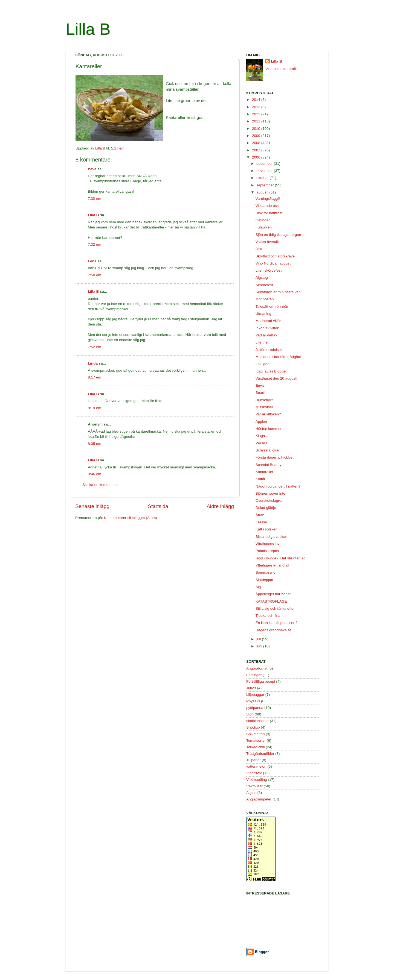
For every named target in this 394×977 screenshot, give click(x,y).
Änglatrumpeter (258, 799)
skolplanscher (257, 721)
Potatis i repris (267, 551)
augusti (262, 192)
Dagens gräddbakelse (273, 630)
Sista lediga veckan (271, 537)
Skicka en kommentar (100, 485)
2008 (256, 143)
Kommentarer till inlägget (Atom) (130, 518)
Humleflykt (264, 400)
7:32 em (94, 244)
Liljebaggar (255, 695)
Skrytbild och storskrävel (276, 256)
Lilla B (88, 29)
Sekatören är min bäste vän (278, 292)
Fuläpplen (264, 227)
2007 (256, 150)
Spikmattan (255, 734)
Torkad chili (255, 747)
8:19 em (94, 408)
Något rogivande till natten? (278, 486)
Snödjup (253, 727)
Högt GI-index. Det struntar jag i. (282, 558)
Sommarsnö (266, 572)
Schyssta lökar (268, 450)
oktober (263, 178)
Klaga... (262, 436)
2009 (256, 136)
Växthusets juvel (269, 544)
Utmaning (263, 314)
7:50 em (94, 275)
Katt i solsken (266, 529)
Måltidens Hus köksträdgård (278, 357)
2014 (256, 100)
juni (259, 646)
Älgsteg (262, 277)
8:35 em (94, 444)
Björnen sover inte (270, 493)
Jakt (259, 249)
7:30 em (94, 198)
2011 (256, 121)
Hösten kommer (269, 429)
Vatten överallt (267, 242)
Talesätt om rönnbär (272, 306)
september (265, 185)
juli (259, 639)
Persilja (262, 443)
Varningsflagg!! (268, 198)
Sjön (250, 714)
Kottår (260, 479)
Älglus (251, 793)
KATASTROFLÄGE (271, 601)
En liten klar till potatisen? (276, 623)
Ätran (260, 515)
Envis (260, 385)
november (265, 171)
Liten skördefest (269, 270)
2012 (256, 114)
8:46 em (94, 474)
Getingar (263, 220)
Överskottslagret (269, 500)
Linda (93, 363)
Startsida (158, 506)
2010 (256, 129)
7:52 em (94, 347)
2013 (256, 107)
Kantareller (264, 472)
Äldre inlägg (220, 506)
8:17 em (94, 377)
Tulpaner (253, 760)
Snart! (260, 393)
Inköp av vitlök (267, 328)
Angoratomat (256, 668)
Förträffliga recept (260, 681)
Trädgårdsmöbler (260, 754)
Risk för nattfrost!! (270, 213)
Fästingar (254, 675)
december (265, 164)
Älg (258, 587)
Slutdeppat (264, 580)
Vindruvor (254, 773)
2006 (256, 157)
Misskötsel (264, 407)
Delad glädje (266, 508)
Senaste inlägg (92, 506)
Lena (92, 261)
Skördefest (264, 285)
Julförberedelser (269, 350)
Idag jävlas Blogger (271, 371)
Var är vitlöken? (268, 414)
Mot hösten (265, 299)
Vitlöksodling (256, 780)
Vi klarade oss (267, 206)
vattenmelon (256, 766)
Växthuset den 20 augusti (276, 378)
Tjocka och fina (268, 616)
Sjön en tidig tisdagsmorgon (278, 235)
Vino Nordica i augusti (273, 263)
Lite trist (262, 342)
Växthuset (254, 786)
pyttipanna (254, 708)
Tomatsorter (256, 740)
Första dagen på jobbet (275, 457)
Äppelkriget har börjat (273, 594)
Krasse (261, 522)
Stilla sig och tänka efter (275, 608)
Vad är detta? (266, 335)
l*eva (92, 169)
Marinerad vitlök (269, 321)
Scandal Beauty (269, 465)
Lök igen (263, 364)
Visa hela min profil (281, 69)
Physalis (253, 701)
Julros (251, 688)
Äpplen (261, 421)
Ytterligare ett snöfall (272, 565)
